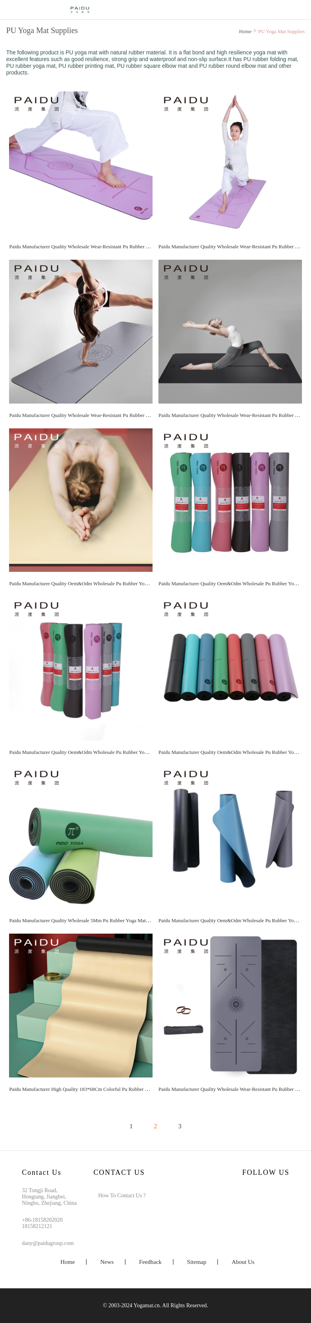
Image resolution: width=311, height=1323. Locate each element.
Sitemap (196, 1262)
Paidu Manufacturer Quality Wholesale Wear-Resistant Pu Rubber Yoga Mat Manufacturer (102, 246)
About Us (243, 1262)
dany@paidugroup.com (48, 1243)
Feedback (150, 1262)
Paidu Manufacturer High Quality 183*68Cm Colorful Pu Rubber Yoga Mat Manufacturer (101, 1089)
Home (245, 31)
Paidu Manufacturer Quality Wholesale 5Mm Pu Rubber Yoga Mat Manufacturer (92, 920)
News (107, 1262)
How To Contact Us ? (122, 1195)
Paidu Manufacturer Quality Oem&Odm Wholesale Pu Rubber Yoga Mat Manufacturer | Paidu (106, 583)
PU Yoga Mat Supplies (281, 31)
